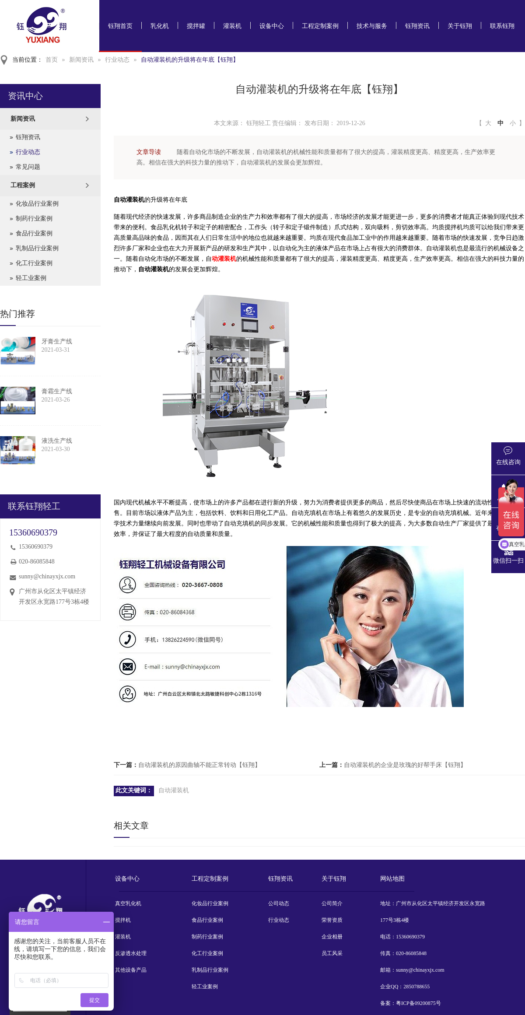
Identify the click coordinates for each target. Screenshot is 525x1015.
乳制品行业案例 (37, 248)
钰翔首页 (120, 26)
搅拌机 (123, 920)
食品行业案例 (34, 233)
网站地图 (392, 878)
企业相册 (332, 937)
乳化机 (159, 26)
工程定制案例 (320, 26)
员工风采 (332, 953)
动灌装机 (224, 259)
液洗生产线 (57, 441)
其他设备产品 (131, 970)
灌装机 (232, 26)
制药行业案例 (34, 218)
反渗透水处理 (131, 953)
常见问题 (28, 167)
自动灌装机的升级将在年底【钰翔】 (190, 59)
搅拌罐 (196, 26)
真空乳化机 (128, 903)
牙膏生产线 (57, 341)
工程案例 (22, 185)
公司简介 (332, 903)
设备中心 (271, 26)
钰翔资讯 (417, 26)
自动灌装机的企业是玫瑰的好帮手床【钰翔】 (405, 765)
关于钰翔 (460, 26)
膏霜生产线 (57, 391)
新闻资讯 (81, 59)
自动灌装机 (173, 790)
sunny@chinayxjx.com (47, 576)
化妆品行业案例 (37, 203)
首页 (52, 59)
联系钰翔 (502, 26)
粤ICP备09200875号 (418, 1003)
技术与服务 (372, 26)
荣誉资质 (332, 920)
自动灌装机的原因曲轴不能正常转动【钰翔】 (199, 765)
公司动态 (278, 903)
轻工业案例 (31, 278)
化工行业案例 (34, 263)
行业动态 (117, 59)
